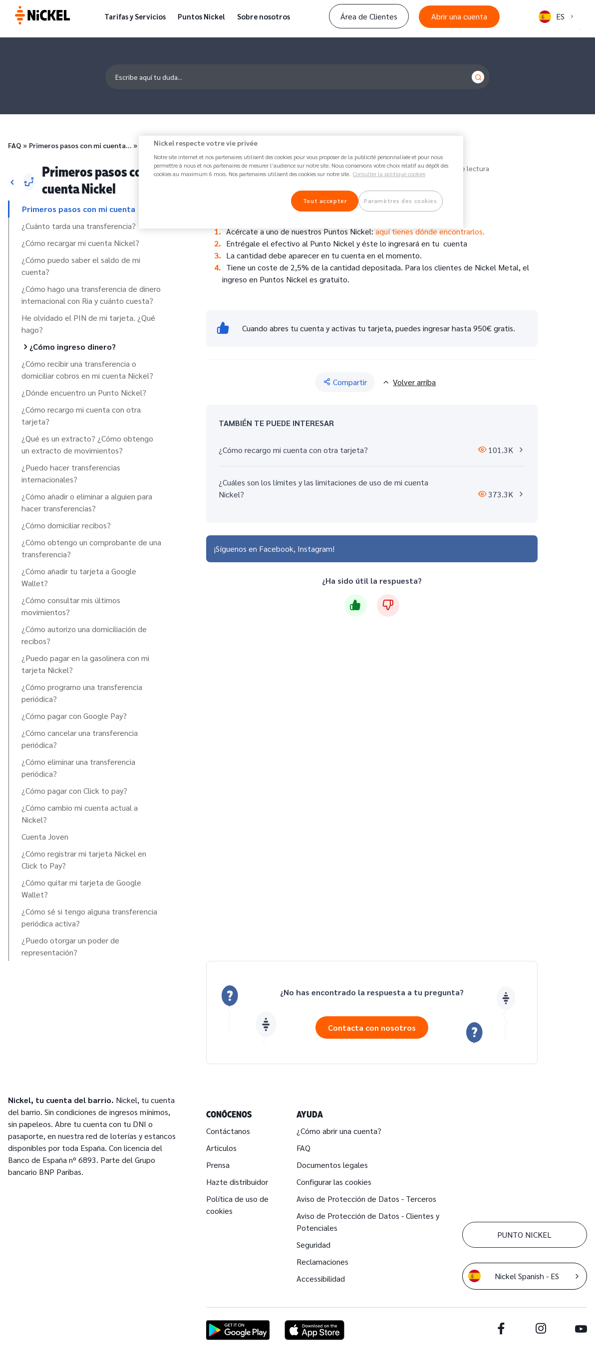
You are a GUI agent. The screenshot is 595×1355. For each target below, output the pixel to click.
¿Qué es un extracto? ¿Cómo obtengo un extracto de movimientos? (87, 444)
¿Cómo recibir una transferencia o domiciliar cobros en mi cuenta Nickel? (87, 369)
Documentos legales (332, 1164)
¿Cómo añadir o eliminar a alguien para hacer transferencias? (86, 502)
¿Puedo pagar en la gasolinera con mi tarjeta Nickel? (85, 664)
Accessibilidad (321, 1278)
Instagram (315, 548)
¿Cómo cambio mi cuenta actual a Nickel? (79, 813)
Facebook (276, 548)
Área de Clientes (368, 16)
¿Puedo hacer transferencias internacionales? (70, 473)
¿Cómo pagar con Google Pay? (74, 715)
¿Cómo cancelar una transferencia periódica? (79, 738)
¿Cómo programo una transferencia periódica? (81, 692)
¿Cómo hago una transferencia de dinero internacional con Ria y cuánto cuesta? (91, 294)
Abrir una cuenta (459, 16)
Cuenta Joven (44, 836)
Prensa (218, 1164)
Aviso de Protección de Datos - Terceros (366, 1198)
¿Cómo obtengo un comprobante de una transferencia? (91, 548)
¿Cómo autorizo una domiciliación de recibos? (84, 635)
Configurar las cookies (334, 1181)
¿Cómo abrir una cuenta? (339, 1131)
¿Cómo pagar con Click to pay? (74, 790)
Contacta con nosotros (372, 1027)
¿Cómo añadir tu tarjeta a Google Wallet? (78, 577)
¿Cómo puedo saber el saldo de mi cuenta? (80, 265)
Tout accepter (324, 201)
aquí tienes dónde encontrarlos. (429, 231)
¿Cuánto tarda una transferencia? (78, 226)
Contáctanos (228, 1131)
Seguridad (313, 1244)
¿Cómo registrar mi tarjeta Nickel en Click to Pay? (83, 859)
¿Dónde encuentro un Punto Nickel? (83, 392)
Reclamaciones (322, 1261)
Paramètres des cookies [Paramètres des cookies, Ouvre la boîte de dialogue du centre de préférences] (400, 201)
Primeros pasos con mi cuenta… (80, 145)
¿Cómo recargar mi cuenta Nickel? (80, 242)
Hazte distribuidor (237, 1181)
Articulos (221, 1147)
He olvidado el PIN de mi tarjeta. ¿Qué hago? (88, 323)
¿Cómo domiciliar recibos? (66, 525)
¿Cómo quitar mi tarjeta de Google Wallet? (81, 888)
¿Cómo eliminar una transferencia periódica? (78, 767)
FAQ (14, 145)
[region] (301, 182)
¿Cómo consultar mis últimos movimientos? (70, 606)
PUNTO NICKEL (524, 1234)
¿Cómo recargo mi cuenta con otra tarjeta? (81, 415)
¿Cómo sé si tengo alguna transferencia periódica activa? (89, 917)
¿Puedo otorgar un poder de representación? (70, 946)
